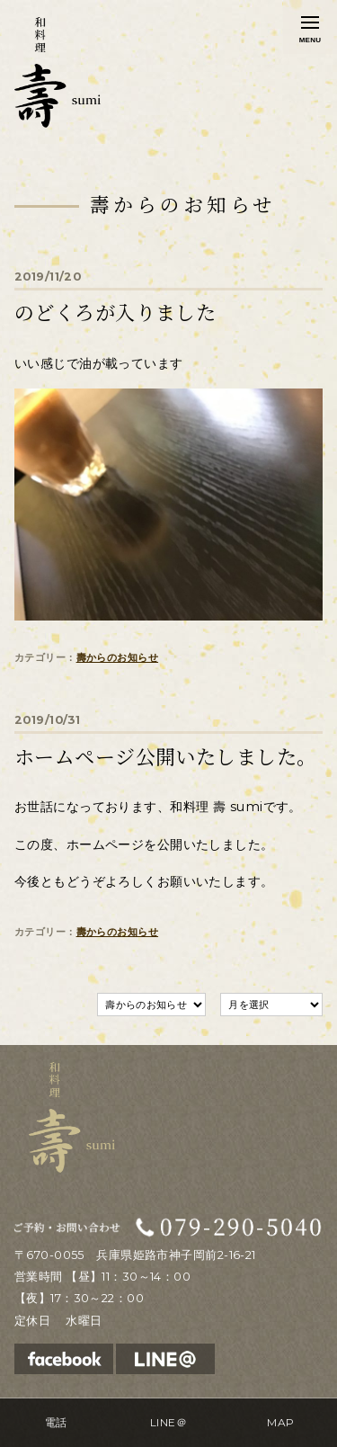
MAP (280, 1422)
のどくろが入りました (115, 313)
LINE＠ (168, 1422)
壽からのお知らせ (117, 658)
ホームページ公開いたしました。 (165, 757)
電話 (56, 1422)
